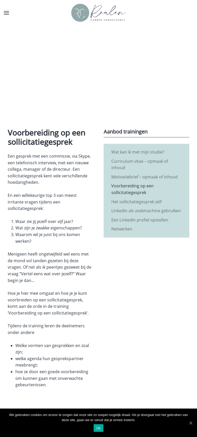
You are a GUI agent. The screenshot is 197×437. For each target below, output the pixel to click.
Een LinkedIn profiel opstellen (139, 220)
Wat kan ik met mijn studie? (137, 152)
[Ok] (190, 422)
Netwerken (121, 229)
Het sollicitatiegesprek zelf (136, 202)
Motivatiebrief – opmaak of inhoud (144, 177)
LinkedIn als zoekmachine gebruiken (146, 211)
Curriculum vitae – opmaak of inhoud (139, 164)
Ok (98, 428)
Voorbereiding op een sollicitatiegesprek (132, 189)
